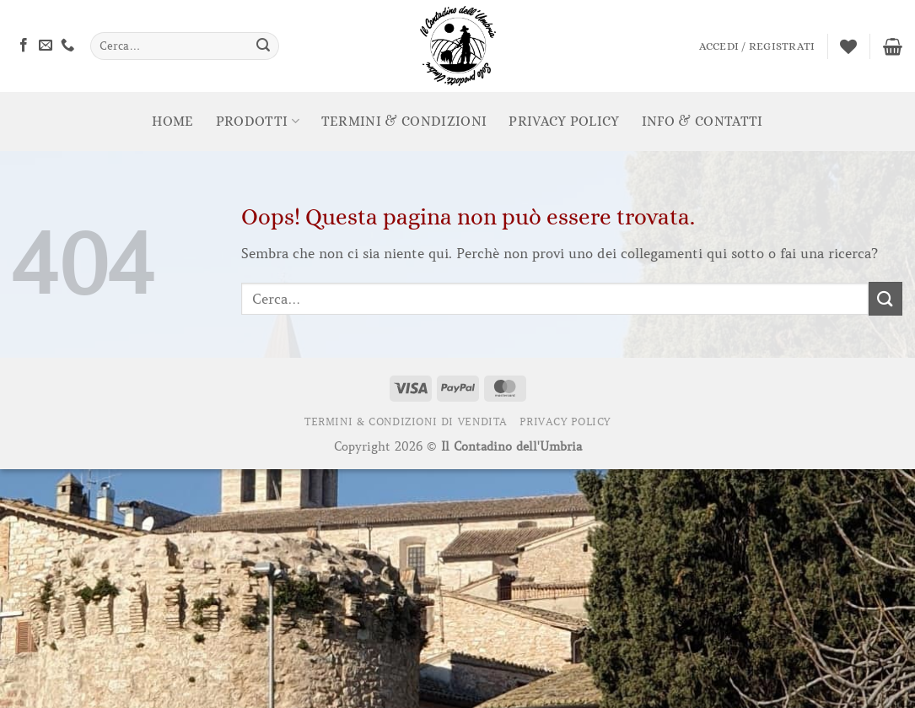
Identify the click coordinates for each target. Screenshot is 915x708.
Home (172, 121)
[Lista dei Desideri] (848, 46)
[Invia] (263, 46)
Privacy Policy (564, 121)
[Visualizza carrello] (892, 46)
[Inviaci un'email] (45, 45)
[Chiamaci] (67, 45)
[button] (757, 46)
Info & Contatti (702, 121)
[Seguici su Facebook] (23, 45)
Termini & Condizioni (404, 121)
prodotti (257, 121)
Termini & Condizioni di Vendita (406, 421)
